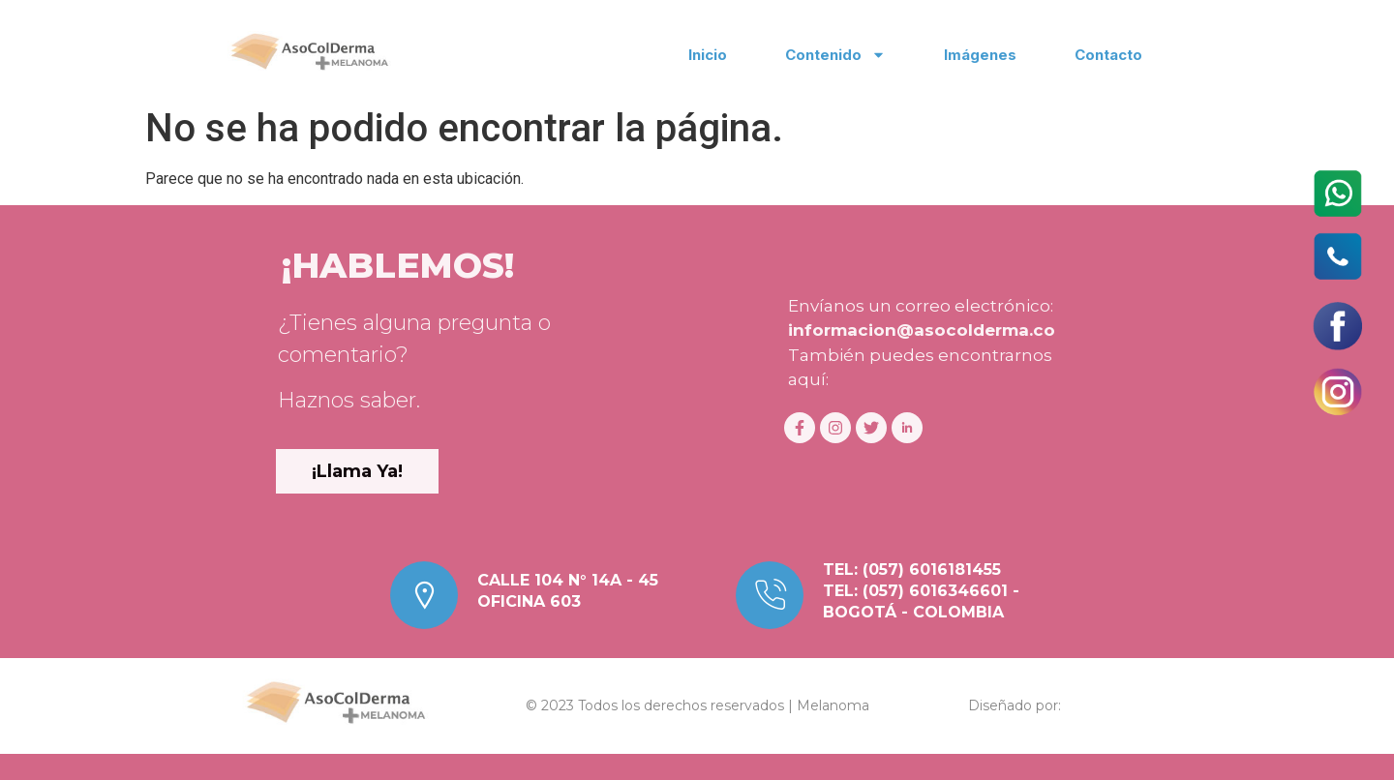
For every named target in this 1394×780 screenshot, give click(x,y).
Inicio (707, 54)
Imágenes (980, 54)
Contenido (835, 55)
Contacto (1108, 54)
